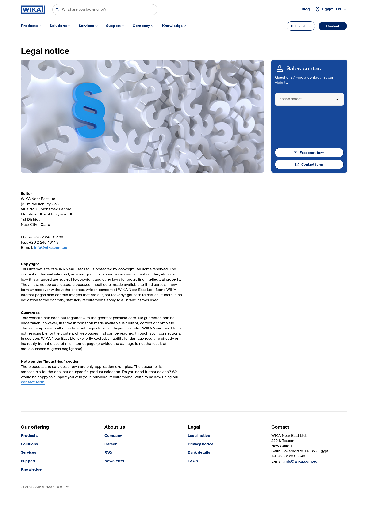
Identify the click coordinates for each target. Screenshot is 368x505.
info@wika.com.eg (50, 247)
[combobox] (309, 99)
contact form (33, 382)
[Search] (104, 9)
